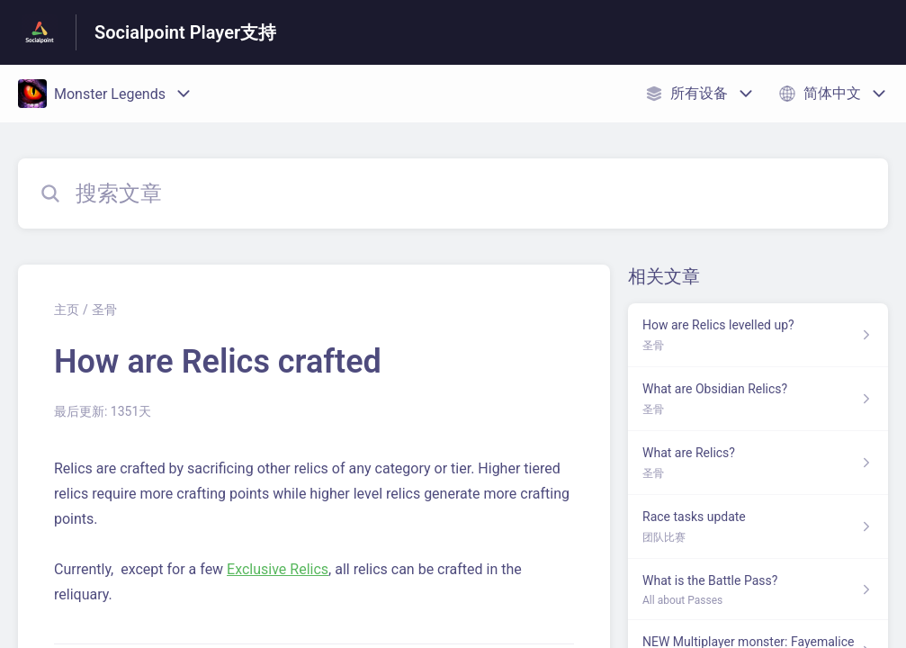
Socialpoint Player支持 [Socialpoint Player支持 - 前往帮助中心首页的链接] (185, 32)
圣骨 (104, 309)
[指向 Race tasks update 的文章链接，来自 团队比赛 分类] (758, 527)
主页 (66, 309)
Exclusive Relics (277, 569)
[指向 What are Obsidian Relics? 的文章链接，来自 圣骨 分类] (758, 399)
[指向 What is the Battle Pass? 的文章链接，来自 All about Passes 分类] (758, 589)
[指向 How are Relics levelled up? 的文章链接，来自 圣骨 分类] (758, 335)
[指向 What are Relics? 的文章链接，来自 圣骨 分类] (758, 463)
